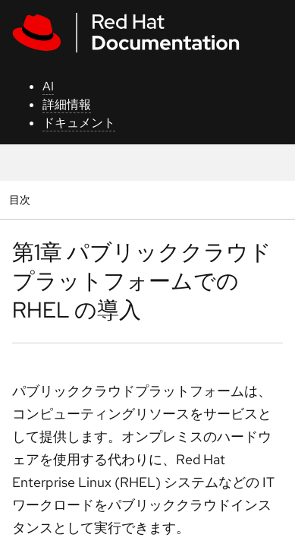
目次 (21, 199)
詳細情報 (66, 104)
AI (48, 86)
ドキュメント (78, 123)
